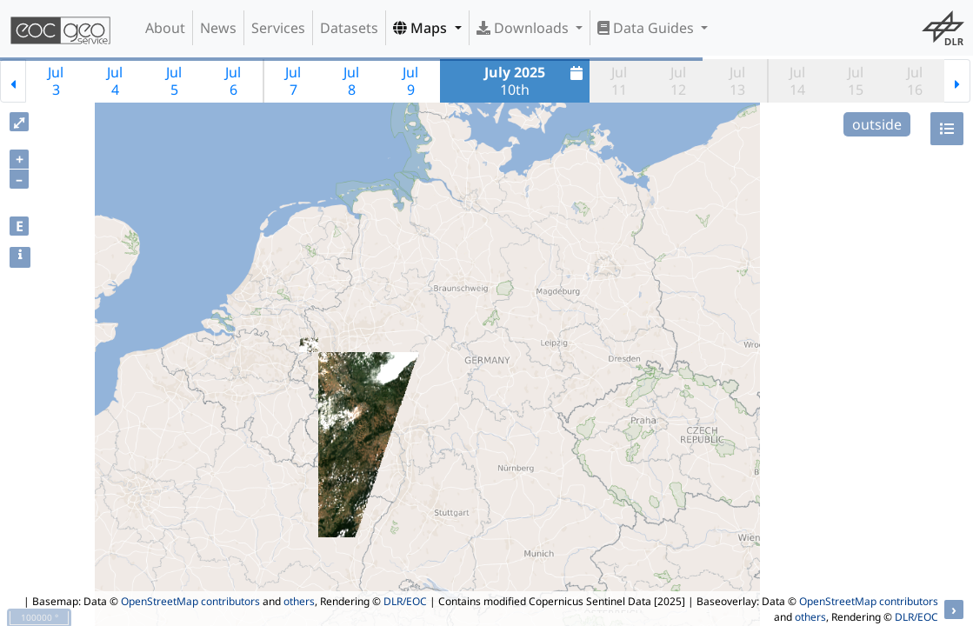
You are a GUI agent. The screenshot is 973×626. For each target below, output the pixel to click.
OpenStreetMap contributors (190, 601)
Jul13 (737, 81)
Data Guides (647, 27)
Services (278, 27)
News (218, 27)
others (299, 601)
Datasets (349, 27)
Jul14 (797, 81)
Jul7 (293, 81)
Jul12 (678, 81)
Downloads (524, 27)
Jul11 (619, 81)
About (165, 27)
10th (535, 81)
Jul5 (174, 81)
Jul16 (915, 81)
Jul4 (115, 81)
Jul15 (855, 81)
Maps (421, 27)
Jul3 (55, 81)
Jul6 (233, 81)
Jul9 (410, 81)
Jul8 (351, 81)
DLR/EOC (405, 601)
